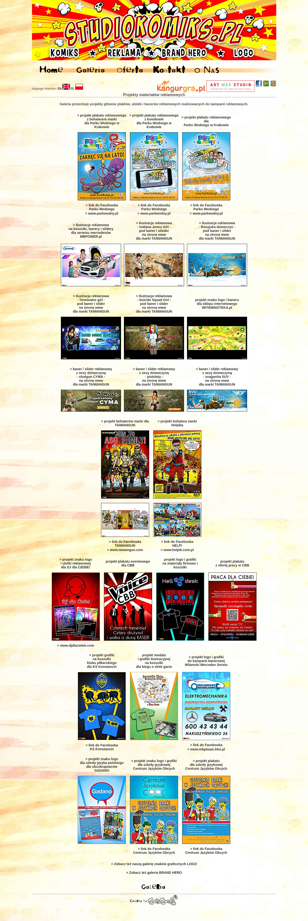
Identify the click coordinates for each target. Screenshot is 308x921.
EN (60, 88)
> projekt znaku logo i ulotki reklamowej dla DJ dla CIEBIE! (75, 563)
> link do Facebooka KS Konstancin (102, 747)
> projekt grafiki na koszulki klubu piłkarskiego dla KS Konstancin (102, 661)
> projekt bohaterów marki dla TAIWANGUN (125, 423)
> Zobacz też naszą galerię (154, 864)
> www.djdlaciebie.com (75, 645)
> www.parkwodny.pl (101, 213)
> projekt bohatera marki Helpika (177, 423)
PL (73, 88)
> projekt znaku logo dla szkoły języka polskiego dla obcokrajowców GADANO (102, 764)
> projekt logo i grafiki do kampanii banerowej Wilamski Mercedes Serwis (206, 661)
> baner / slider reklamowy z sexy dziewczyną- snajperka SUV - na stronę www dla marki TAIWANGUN (217, 376)
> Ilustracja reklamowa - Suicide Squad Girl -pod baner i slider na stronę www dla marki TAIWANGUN (154, 303)
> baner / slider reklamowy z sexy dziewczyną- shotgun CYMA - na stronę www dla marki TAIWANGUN (91, 376)
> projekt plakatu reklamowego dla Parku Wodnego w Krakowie (206, 121)
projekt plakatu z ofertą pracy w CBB (232, 563)
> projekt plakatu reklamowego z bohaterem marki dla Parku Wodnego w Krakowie (102, 121)
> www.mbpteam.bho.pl (206, 749)
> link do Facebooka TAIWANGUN (125, 543)
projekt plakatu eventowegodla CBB (128, 563)
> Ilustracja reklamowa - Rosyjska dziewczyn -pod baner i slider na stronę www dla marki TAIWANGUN (217, 230)
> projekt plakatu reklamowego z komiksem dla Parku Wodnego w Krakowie (154, 121)
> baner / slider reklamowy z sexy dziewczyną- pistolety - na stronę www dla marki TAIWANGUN (154, 376)
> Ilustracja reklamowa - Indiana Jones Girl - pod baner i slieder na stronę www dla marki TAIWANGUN (154, 230)
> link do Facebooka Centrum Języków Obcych (154, 851)
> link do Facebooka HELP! (177, 543)
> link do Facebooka (206, 745)
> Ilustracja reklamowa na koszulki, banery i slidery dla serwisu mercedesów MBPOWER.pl (91, 230)
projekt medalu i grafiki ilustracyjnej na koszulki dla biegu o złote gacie (154, 661)
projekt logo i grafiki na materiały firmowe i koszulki (180, 563)
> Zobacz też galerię (154, 873)
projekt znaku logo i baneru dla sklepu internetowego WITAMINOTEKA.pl (217, 303)
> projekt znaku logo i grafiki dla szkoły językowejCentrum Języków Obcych (154, 764)
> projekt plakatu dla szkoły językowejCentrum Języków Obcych (206, 764)
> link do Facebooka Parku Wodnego (102, 207)
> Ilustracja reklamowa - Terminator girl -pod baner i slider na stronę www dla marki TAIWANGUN (91, 303)
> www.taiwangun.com (125, 550)
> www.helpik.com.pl (177, 550)
